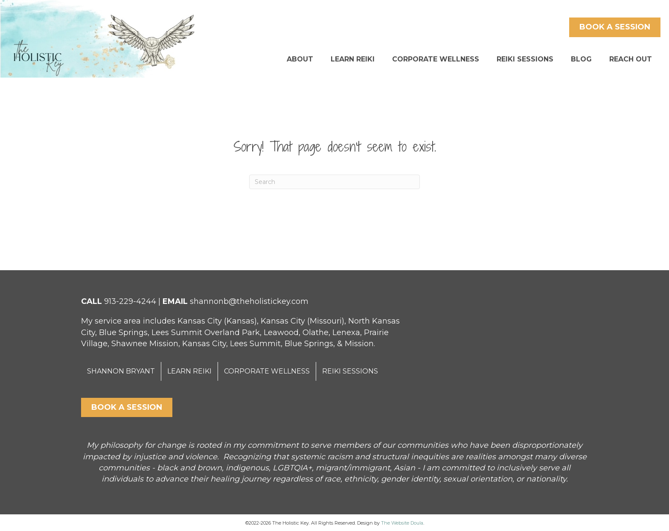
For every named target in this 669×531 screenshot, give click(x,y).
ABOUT (300, 59)
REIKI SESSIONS (525, 59)
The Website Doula (402, 523)
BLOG (581, 59)
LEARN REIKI (353, 59)
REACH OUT (630, 59)
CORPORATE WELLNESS (435, 59)
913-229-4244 (130, 301)
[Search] (334, 182)
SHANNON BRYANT (121, 371)
